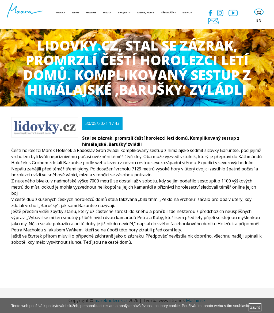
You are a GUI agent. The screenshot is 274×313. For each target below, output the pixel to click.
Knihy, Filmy (145, 12)
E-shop (187, 12)
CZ (259, 12)
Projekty (124, 12)
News (75, 12)
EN (258, 20)
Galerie (91, 12)
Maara (60, 12)
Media (107, 12)
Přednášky (168, 12)
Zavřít (255, 307)
